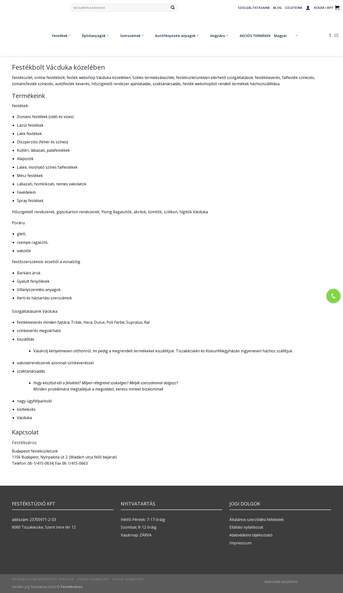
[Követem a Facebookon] (330, 35)
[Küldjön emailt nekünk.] (336, 35)
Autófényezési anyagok (173, 35)
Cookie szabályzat (93, 579)
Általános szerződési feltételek (256, 519)
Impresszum (240, 543)
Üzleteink (293, 7)
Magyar (286, 35)
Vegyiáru (215, 35)
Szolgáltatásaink (254, 7)
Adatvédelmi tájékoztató (250, 535)
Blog (277, 7)
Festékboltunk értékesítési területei (43, 579)
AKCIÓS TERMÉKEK (252, 35)
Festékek (58, 35)
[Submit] (173, 8)
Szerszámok (128, 35)
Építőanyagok (92, 35)
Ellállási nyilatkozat (246, 527)
